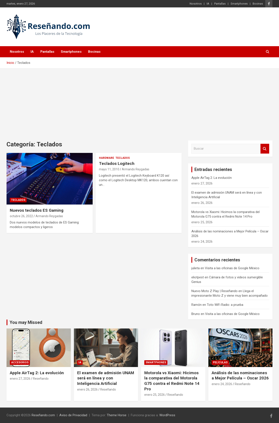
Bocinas (258, 3)
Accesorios (20, 362)
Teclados (18, 199)
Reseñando (41, 378)
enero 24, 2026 (222, 384)
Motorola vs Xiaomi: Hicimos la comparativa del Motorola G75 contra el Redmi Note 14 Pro (171, 380)
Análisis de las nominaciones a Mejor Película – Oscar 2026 (240, 375)
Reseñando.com (43, 415)
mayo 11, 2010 (109, 169)
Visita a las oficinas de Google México (232, 268)
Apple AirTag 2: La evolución (211, 178)
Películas (220, 362)
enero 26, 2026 (87, 389)
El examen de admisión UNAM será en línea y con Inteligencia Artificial (105, 378)
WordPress (167, 415)
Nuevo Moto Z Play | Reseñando (214, 291)
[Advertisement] (139, 101)
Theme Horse (116, 415)
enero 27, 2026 (20, 378)
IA (208, 3)
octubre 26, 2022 (21, 216)
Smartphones (239, 3)
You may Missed (26, 322)
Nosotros (196, 3)
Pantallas (220, 3)
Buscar (264, 149)
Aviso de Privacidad (73, 415)
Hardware (106, 157)
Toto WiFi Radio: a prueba (225, 305)
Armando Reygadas (49, 216)
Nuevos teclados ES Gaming (36, 210)
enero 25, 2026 (154, 394)
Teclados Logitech (116, 163)
